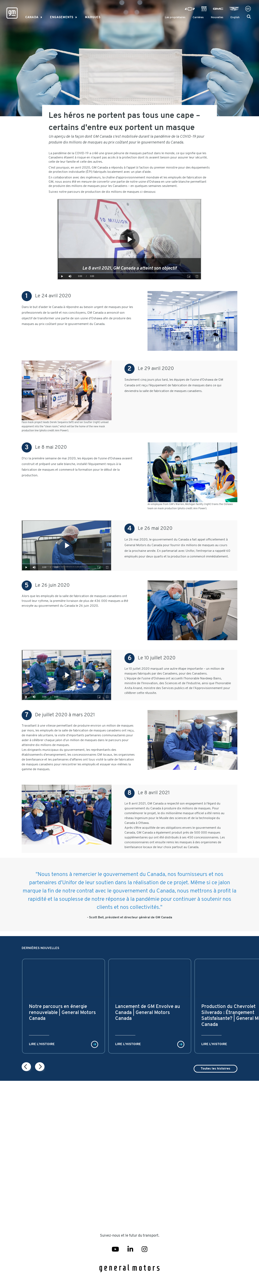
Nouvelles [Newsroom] (217, 17)
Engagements (61, 17)
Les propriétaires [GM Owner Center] (175, 17)
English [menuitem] (235, 17)
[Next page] (26, 1066)
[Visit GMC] (218, 9)
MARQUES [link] (93, 17)
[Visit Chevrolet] (189, 9)
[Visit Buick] (204, 9)
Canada (32, 17)
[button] (249, 17)
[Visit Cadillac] (234, 9)
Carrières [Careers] (198, 17)
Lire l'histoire (42, 1044)
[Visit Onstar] (248, 9)
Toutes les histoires (215, 1068)
